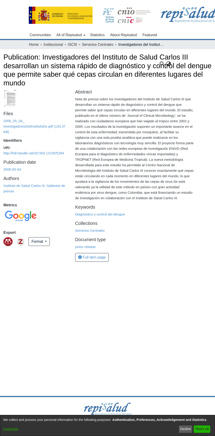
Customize (10, 429)
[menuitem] (70, 35)
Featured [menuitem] (149, 35)
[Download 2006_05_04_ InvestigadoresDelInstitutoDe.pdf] (34, 126)
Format (38, 241)
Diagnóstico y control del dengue (100, 214)
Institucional (53, 44)
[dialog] (107, 425)
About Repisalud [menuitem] (123, 35)
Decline (185, 429)
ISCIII (72, 44)
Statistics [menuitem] (97, 35)
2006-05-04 (12, 169)
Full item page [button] (92, 257)
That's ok (202, 429)
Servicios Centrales (98, 44)
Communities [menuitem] (40, 35)
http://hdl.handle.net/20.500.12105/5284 (33, 153)
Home (34, 44)
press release (85, 247)
